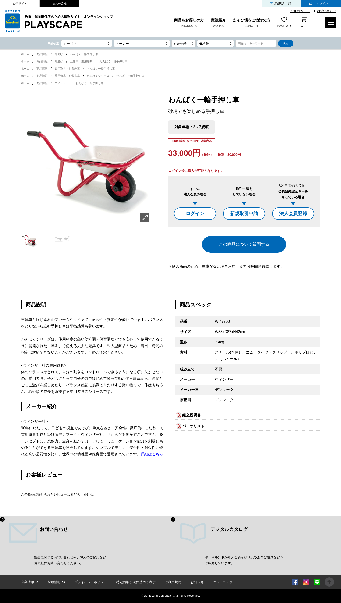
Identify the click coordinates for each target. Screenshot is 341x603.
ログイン (322, 3)
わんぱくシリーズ (98, 76)
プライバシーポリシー (90, 582)
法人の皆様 (60, 3)
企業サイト (20, 3)
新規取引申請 (282, 3)
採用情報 (54, 582)
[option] (86, 159)
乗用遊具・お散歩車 (67, 68)
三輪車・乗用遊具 (81, 61)
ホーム (25, 54)
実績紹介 (218, 23)
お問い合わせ (326, 11)
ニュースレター (224, 582)
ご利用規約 (173, 582)
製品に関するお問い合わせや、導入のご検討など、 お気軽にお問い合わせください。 (71, 560)
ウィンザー (62, 83)
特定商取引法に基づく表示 (136, 582)
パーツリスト (193, 426)
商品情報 (42, 54)
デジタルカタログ (229, 529)
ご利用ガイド (300, 11)
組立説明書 (191, 415)
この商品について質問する (244, 244)
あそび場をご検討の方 (251, 23)
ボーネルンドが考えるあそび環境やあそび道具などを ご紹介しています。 (244, 560)
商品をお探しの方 (189, 23)
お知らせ (197, 582)
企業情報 (27, 582)
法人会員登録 (293, 213)
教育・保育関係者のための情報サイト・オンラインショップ (69, 22)
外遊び (59, 54)
